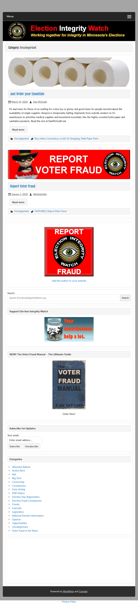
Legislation (18, 511)
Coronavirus (53, 138)
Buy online (40, 138)
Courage (83, 591)
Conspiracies (19, 485)
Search (10, 293)
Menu (10, 16)
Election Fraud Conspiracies (27, 500)
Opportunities (19, 523)
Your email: (13, 435)
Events (16, 504)
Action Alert (18, 470)
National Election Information (28, 515)
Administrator (40, 194)
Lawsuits (17, 508)
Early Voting (18, 489)
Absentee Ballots (21, 466)
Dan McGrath (40, 101)
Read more (18, 129)
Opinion (16, 519)
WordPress (68, 591)
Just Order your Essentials (27, 94)
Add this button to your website (69, 280)
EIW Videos (18, 493)
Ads (14, 474)
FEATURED (40, 211)
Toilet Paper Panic (90, 138)
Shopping (75, 138)
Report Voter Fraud (22, 186)
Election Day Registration (25, 496)
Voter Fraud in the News (25, 530)
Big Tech (16, 478)
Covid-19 (64, 138)
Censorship (18, 481)
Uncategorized (21, 138)
